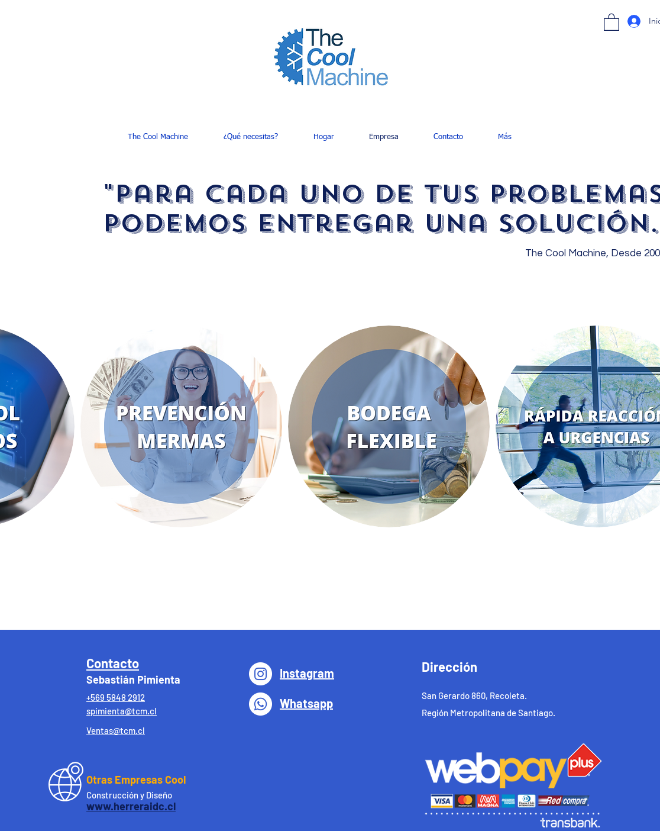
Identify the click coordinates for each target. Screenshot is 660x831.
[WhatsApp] (260, 704)
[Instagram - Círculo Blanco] (260, 673)
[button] (611, 21)
